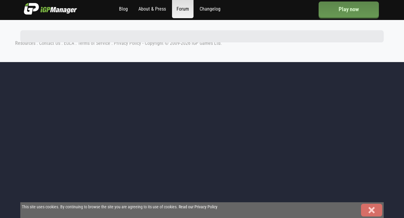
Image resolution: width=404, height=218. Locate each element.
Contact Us (49, 43)
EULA (69, 43)
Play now (349, 9)
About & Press (152, 9)
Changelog (210, 9)
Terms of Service (94, 43)
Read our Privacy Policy (198, 207)
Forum (183, 9)
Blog (123, 9)
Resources (25, 43)
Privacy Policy (127, 43)
